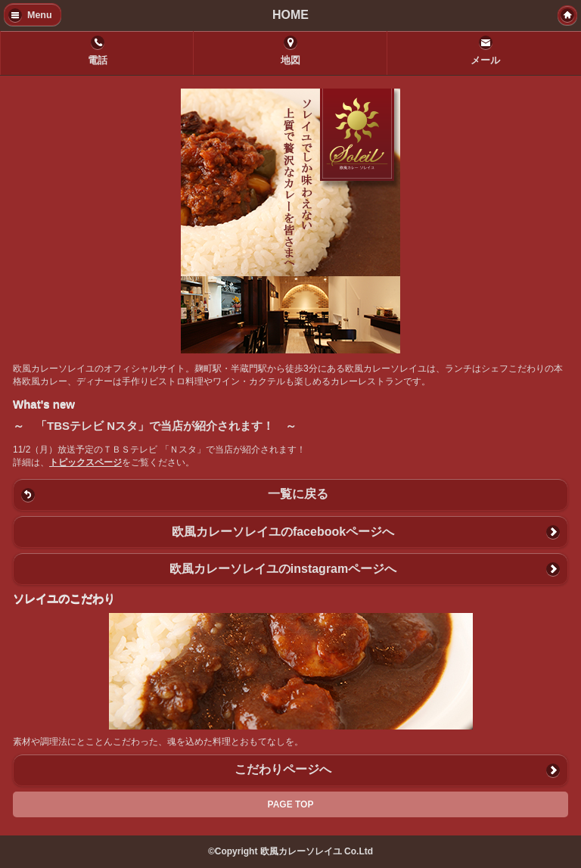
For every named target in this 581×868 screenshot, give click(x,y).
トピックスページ (85, 462)
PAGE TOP (291, 804)
